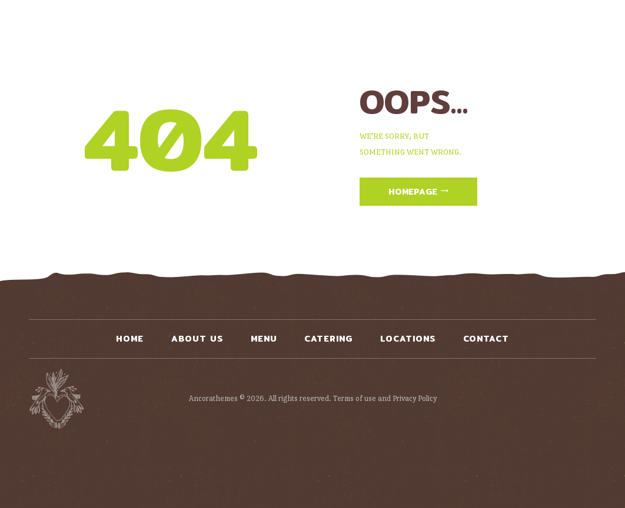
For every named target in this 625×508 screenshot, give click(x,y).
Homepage (412, 191)
